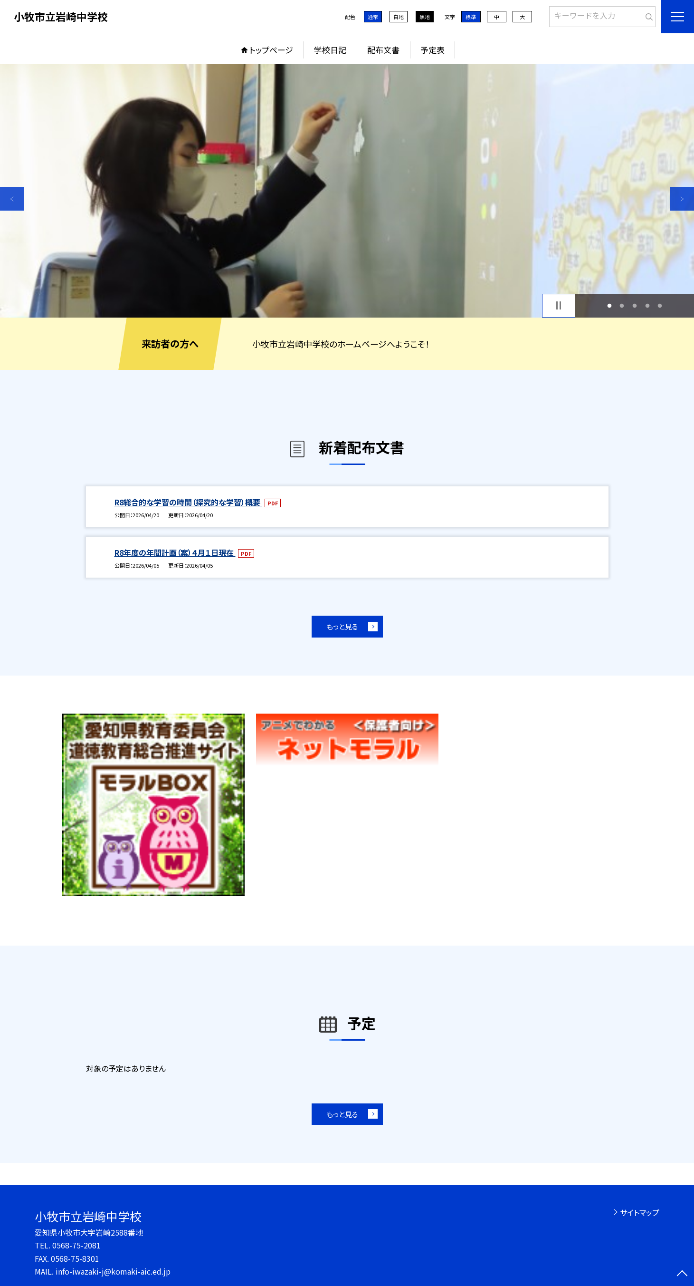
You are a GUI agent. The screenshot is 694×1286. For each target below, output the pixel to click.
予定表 (432, 50)
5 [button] (660, 305)
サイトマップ (639, 1212)
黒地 (424, 16)
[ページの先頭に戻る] (682, 1274)
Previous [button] (12, 199)
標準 (471, 16)
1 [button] (609, 305)
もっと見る (342, 626)
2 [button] (622, 305)
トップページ (271, 50)
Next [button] (682, 199)
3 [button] (635, 305)
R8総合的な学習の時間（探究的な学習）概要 (188, 502)
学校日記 (330, 50)
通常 (373, 16)
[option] (347, 191)
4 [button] (647, 305)
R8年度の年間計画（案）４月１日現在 (175, 552)
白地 (398, 16)
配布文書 (383, 50)
